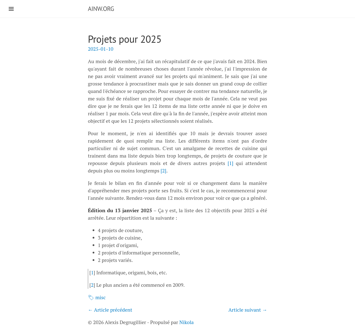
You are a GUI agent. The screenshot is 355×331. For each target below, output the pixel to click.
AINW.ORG (101, 9)
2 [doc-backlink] (92, 285)
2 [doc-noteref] (163, 170)
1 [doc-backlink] (92, 272)
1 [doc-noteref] (230, 163)
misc (100, 297)
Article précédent (113, 309)
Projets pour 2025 (125, 39)
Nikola (186, 322)
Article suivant (244, 309)
